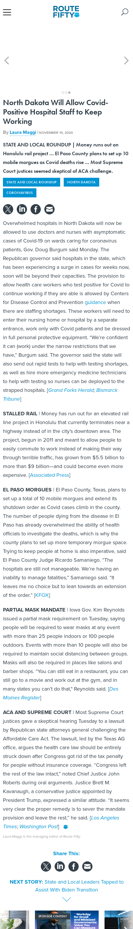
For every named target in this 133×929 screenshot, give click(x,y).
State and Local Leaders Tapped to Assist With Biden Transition (79, 854)
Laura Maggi (23, 100)
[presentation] (6, 902)
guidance (95, 270)
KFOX (42, 563)
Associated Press (49, 443)
